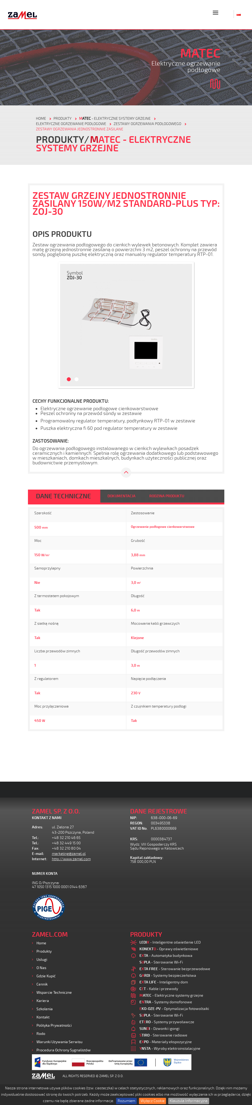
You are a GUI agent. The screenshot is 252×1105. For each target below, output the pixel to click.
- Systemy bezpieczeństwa (167, 975)
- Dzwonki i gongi (159, 1028)
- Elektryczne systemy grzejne (115, 118)
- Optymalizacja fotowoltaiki (174, 1009)
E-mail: (38, 854)
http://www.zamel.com (71, 859)
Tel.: (35, 838)
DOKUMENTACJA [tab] (121, 496)
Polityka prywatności (54, 1025)
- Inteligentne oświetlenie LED (170, 942)
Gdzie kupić (46, 976)
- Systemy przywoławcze (166, 1022)
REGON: (136, 823)
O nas (41, 968)
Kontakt (42, 1017)
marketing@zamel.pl (69, 853)
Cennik (42, 984)
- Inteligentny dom (163, 982)
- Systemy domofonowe (165, 1002)
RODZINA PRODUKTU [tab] (166, 496)
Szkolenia (44, 1009)
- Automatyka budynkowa (165, 955)
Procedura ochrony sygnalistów (63, 1050)
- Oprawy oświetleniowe (168, 949)
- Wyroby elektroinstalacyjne (169, 1048)
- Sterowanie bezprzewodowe (174, 969)
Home (41, 943)
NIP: (133, 818)
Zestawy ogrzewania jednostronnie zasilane (79, 129)
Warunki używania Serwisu (59, 1042)
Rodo (40, 1033)
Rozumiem (126, 1101)
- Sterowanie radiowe (163, 1035)
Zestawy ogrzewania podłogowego (147, 124)
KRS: (134, 839)
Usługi (41, 959)
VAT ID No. (138, 828)
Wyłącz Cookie (152, 1101)
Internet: (39, 859)
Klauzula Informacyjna (189, 1101)
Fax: (35, 848)
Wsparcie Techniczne (54, 992)
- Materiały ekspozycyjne (165, 1042)
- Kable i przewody (158, 989)
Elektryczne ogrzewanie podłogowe (71, 124)
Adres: (37, 827)
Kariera (42, 1001)
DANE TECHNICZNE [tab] (63, 496)
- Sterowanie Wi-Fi (161, 962)
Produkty (44, 951)
